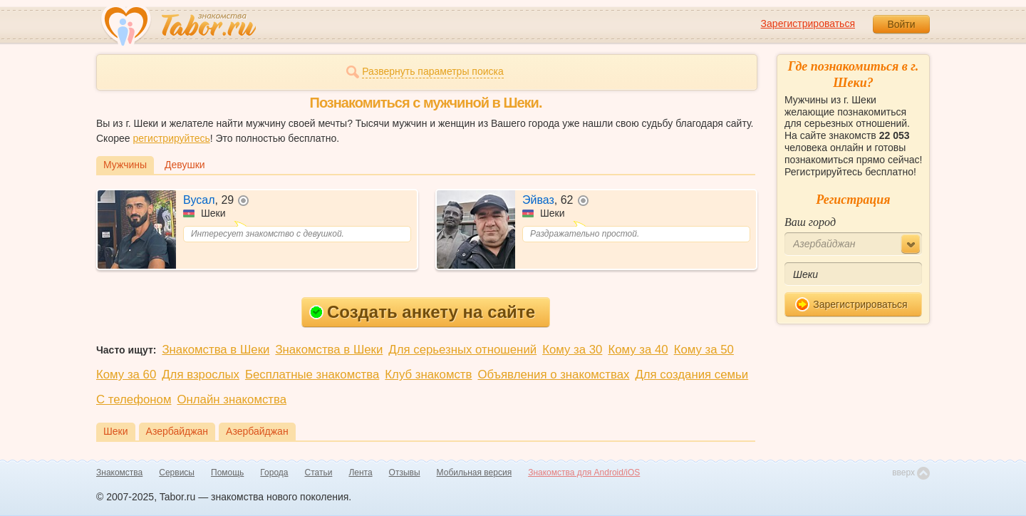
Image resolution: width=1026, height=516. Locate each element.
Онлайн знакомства (231, 399)
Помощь (227, 473)
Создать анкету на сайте (422, 311)
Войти (901, 24)
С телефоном (133, 399)
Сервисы (177, 473)
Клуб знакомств (428, 374)
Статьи (319, 473)
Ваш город (810, 222)
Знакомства (119, 473)
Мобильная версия (474, 473)
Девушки (185, 164)
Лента (360, 473)
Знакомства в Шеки (215, 349)
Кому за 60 (126, 374)
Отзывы (404, 473)
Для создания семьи (691, 374)
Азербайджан (177, 431)
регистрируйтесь (171, 138)
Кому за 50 (704, 349)
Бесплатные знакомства (312, 374)
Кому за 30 (572, 349)
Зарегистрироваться (808, 23)
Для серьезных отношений (462, 349)
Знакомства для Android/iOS (584, 473)
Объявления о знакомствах (553, 374)
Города (274, 473)
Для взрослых (200, 374)
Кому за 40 (638, 349)
